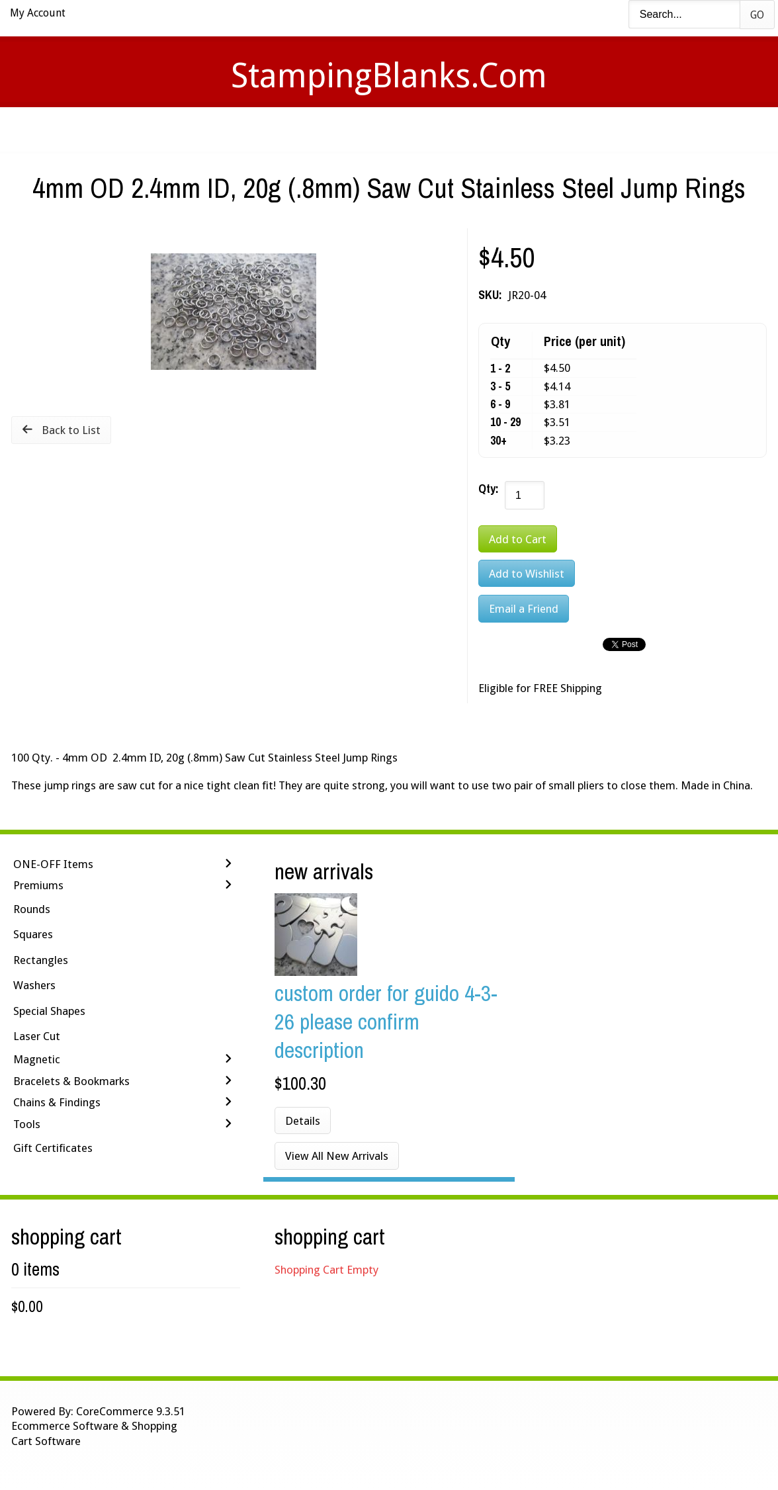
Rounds (31, 909)
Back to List (71, 430)
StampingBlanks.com (389, 75)
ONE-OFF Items (53, 864)
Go (757, 15)
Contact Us (493, 129)
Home (193, 129)
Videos (255, 129)
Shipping (407, 129)
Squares (33, 934)
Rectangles (40, 960)
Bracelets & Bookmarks (71, 1081)
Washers (34, 985)
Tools (26, 1124)
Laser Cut (36, 1036)
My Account (37, 13)
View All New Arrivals (336, 1155)
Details (302, 1120)
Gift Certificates (53, 1148)
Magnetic (36, 1059)
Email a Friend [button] (523, 608)
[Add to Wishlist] (526, 573)
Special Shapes (49, 1011)
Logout (577, 129)
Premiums (38, 885)
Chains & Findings (57, 1102)
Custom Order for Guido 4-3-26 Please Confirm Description (386, 1021)
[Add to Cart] (517, 538)
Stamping (329, 129)
